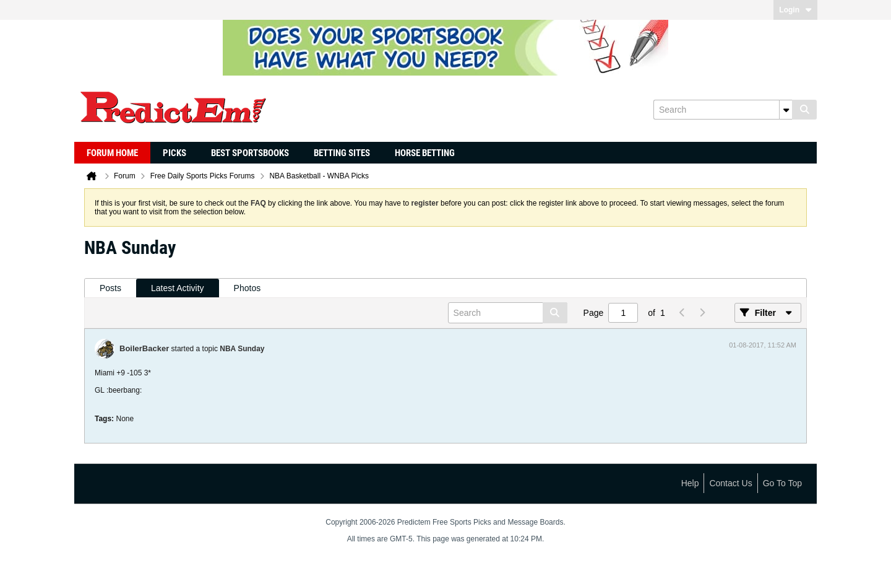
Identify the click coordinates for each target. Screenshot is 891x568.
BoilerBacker (144, 348)
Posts (110, 288)
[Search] (722, 110)
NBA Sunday (242, 348)
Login (795, 10)
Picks (174, 153)
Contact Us (730, 483)
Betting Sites (342, 153)
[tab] (110, 288)
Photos (247, 288)
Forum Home (112, 153)
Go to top (782, 483)
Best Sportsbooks (250, 153)
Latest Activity (177, 288)
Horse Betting (425, 153)
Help (690, 483)
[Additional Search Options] (786, 110)
